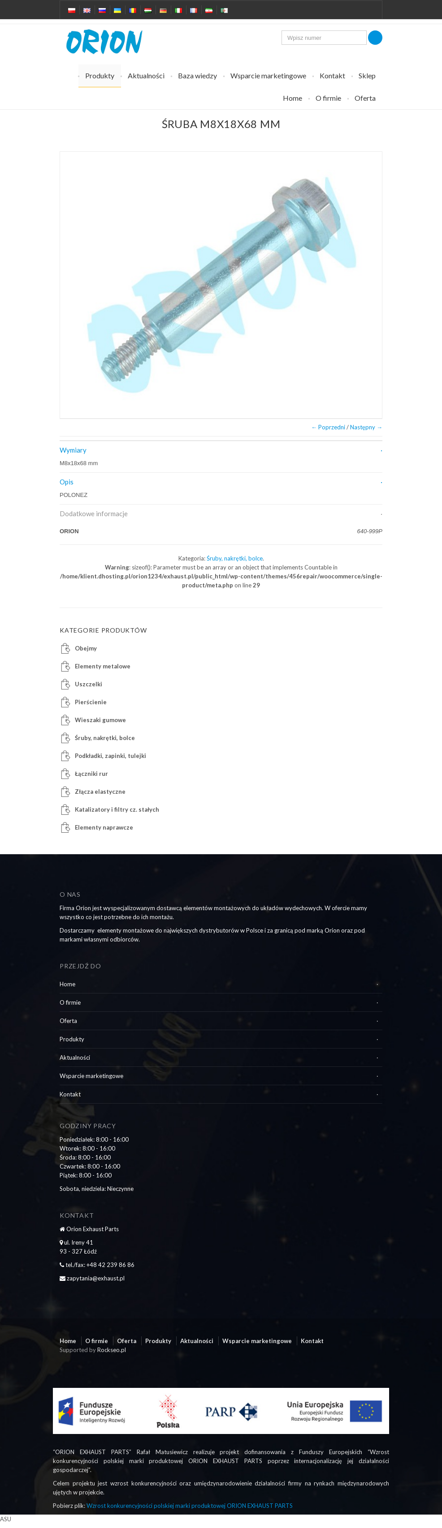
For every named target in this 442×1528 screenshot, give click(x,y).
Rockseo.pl (111, 1349)
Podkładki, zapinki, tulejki (110, 755)
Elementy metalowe (102, 666)
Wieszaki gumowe (100, 719)
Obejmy (86, 648)
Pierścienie (91, 702)
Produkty (99, 75)
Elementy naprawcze (104, 827)
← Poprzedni (328, 427)
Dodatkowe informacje (94, 513)
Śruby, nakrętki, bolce (235, 558)
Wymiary (73, 450)
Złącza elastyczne (100, 791)
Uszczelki (88, 684)
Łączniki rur (91, 773)
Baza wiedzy (197, 75)
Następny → (366, 427)
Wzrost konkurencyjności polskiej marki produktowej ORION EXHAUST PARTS (190, 1505)
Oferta (365, 98)
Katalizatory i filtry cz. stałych (117, 809)
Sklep (367, 75)
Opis (67, 482)
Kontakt (332, 75)
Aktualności (146, 75)
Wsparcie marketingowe (268, 75)
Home (292, 98)
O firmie (328, 98)
